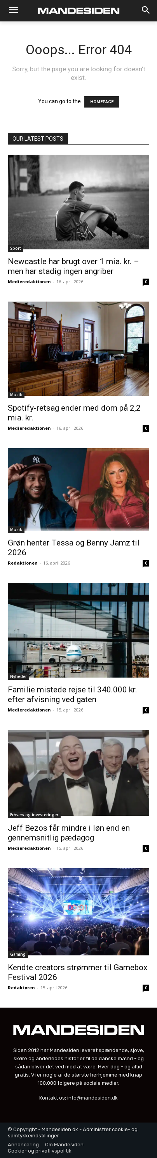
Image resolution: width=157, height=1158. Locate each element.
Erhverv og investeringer (34, 814)
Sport (15, 248)
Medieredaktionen (29, 281)
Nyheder (18, 676)
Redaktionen (23, 563)
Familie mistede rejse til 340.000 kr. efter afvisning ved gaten (72, 694)
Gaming (18, 954)
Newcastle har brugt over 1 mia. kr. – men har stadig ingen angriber (73, 266)
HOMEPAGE (101, 101)
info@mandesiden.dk (92, 1098)
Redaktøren (21, 987)
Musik (16, 394)
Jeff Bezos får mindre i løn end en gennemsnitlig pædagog (69, 832)
